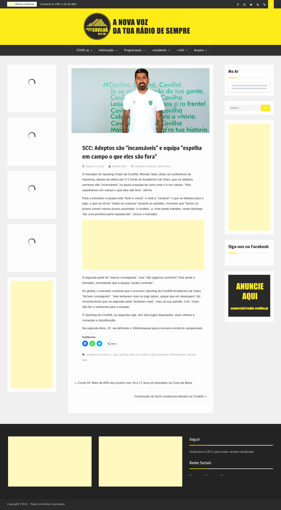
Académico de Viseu (97, 354)
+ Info (180, 50)
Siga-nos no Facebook (248, 246)
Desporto (140, 166)
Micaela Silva (119, 166)
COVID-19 (83, 50)
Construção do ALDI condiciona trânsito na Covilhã (168, 396)
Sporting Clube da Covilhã (133, 354)
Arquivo (199, 50)
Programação (133, 50)
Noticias (151, 166)
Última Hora (163, 166)
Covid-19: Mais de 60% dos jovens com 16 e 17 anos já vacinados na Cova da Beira (135, 383)
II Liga (114, 354)
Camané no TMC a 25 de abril (58, 4)
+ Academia (159, 50)
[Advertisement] (143, 245)
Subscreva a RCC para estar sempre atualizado (221, 451)
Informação (106, 50)
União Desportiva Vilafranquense (167, 354)
